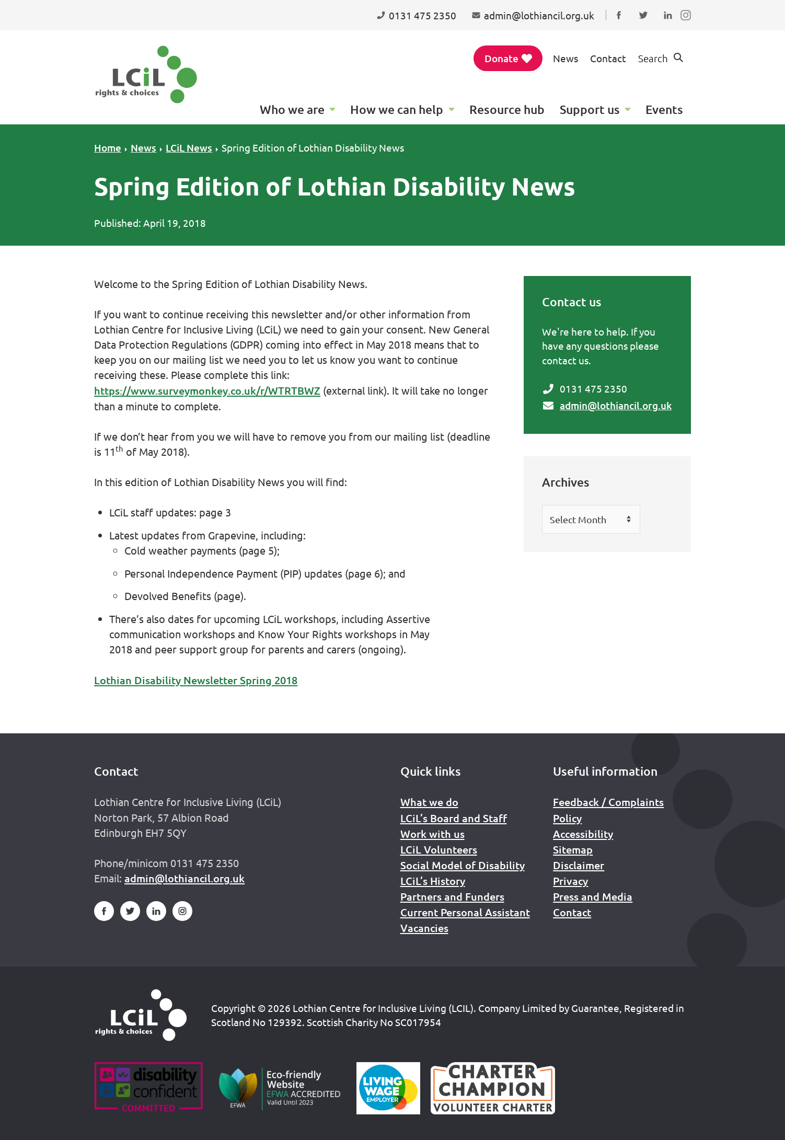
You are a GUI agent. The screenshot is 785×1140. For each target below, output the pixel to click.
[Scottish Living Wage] (388, 1088)
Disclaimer (578, 865)
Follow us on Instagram (688, 25)
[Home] (141, 1015)
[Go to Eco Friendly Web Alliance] (280, 1088)
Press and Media (592, 896)
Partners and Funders (452, 896)
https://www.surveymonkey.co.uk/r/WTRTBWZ (207, 390)
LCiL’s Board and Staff (453, 818)
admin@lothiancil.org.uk (616, 405)
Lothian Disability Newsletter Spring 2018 (195, 680)
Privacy (570, 881)
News (565, 58)
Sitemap (573, 849)
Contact (608, 58)
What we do (429, 802)
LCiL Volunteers (438, 849)
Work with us (432, 833)
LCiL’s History (432, 881)
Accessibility (583, 833)
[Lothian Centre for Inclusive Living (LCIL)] (146, 74)
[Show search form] (661, 58)
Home (107, 147)
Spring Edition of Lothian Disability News (313, 147)
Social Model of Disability (462, 865)
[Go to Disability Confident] (148, 1088)
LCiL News (189, 147)
